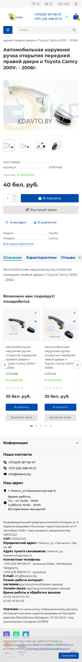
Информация (41, 443)
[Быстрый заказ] (41, 210)
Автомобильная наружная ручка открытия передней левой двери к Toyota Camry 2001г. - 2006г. (60, 357)
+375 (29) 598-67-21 (48, 19)
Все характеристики (18, 243)
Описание (12, 257)
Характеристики (41, 257)
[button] (5, 364)
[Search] (48, 30)
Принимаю (68, 655)
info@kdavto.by (19, 474)
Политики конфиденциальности (47, 648)
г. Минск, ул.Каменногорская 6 (32, 490)
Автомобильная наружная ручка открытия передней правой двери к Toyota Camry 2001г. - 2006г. (21, 357)
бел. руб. (63, 3)
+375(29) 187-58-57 (47, 14)
